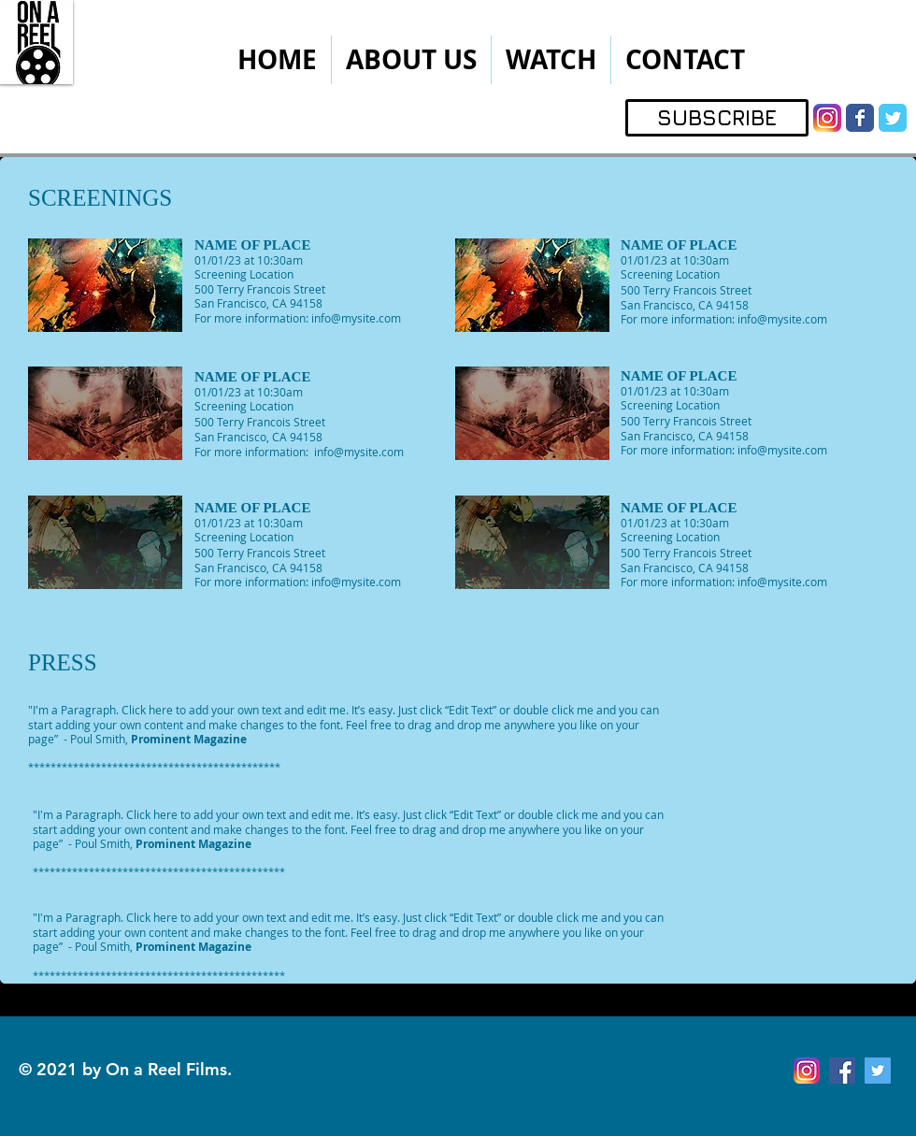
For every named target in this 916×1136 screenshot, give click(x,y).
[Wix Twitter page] (893, 118)
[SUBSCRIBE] (717, 118)
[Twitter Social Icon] (878, 1070)
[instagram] (827, 118)
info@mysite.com (356, 317)
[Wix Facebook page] (860, 118)
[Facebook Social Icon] (842, 1070)
